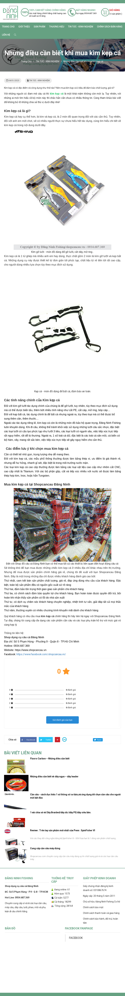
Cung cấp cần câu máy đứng (45, 848)
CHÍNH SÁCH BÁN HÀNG (109, 26)
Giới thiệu (24, 26)
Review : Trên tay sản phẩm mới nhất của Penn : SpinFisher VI (62, 830)
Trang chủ (8, 26)
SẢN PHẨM (39, 26)
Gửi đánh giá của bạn (62, 720)
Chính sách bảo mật (93, 907)
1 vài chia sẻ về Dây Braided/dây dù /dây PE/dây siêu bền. (60, 812)
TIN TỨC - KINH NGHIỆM (80, 26)
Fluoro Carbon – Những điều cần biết (49, 758)
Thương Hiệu (56, 26)
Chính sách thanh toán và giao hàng (101, 913)
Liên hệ (6, 34)
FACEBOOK (76, 937)
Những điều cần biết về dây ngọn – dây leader (54, 776)
